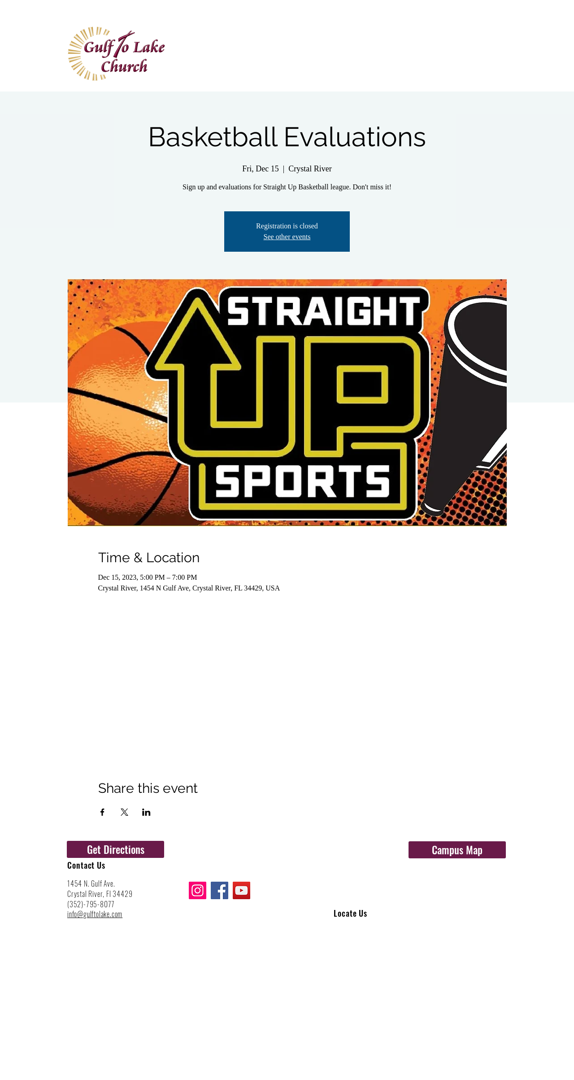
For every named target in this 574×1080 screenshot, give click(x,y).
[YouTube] (241, 890)
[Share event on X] (124, 812)
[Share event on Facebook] (102, 812)
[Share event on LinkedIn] (146, 812)
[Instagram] (197, 890)
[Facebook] (219, 890)
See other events (287, 236)
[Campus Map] (457, 849)
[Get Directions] (115, 849)
